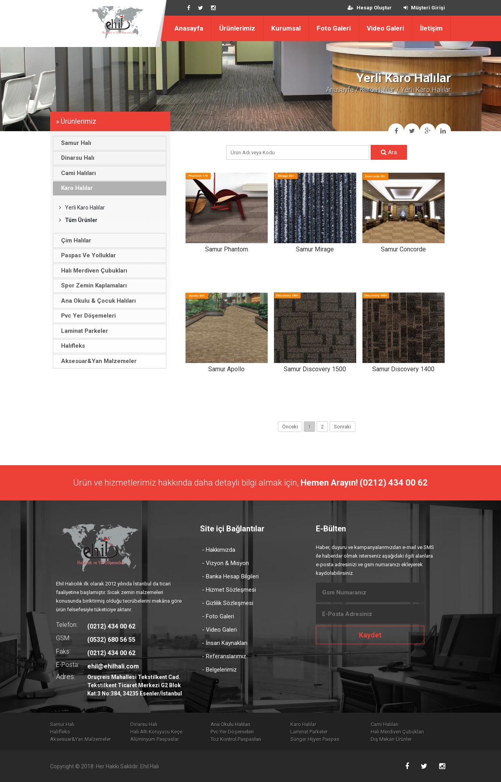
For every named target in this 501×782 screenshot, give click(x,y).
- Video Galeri (219, 629)
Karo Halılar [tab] (74, 187)
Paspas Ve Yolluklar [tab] (86, 255)
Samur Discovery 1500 (315, 369)
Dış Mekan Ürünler (391, 739)
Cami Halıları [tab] (76, 173)
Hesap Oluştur (370, 8)
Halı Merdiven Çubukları (397, 732)
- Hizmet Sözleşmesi (229, 589)
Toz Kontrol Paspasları (236, 739)
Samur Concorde (403, 249)
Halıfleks (60, 732)
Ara (389, 152)
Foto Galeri (334, 28)
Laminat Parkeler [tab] (82, 330)
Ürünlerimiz (237, 28)
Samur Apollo (226, 369)
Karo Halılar (377, 89)
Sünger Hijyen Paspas (314, 739)
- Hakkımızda (218, 549)
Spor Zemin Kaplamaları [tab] (91, 285)
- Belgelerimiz (219, 669)
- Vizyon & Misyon (225, 563)
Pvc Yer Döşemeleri (232, 732)
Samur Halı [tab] (74, 142)
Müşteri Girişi (424, 8)
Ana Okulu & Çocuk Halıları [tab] (96, 300)
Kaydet (370, 635)
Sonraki (342, 427)
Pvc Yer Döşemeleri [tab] (86, 315)
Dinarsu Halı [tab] (75, 157)
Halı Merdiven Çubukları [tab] (92, 270)
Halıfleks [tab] (70, 345)
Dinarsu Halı (143, 724)
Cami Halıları (384, 724)
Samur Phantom (226, 249)
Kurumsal (286, 28)
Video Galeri (385, 28)
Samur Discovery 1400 (403, 369)
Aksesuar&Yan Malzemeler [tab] (96, 361)
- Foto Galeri (218, 616)
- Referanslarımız (224, 656)
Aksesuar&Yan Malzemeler (80, 739)
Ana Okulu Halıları (230, 724)
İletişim (431, 28)
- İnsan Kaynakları (224, 643)
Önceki (290, 427)
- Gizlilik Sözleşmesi (227, 603)
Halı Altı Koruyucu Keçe (156, 732)
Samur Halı (62, 724)
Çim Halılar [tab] (74, 240)
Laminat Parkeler (309, 732)
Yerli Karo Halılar (82, 207)
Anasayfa (189, 28)
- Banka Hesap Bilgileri (230, 576)
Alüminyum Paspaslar (154, 739)
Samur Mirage (315, 249)
